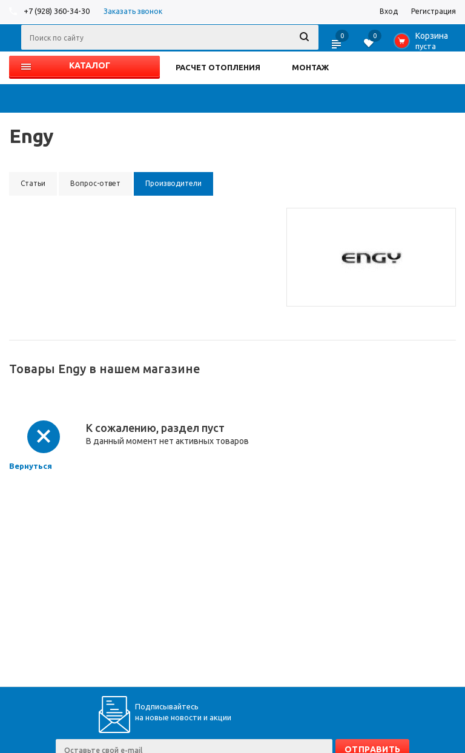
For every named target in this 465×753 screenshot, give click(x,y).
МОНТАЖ (310, 67)
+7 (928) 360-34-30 (57, 11)
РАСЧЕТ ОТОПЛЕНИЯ (218, 67)
